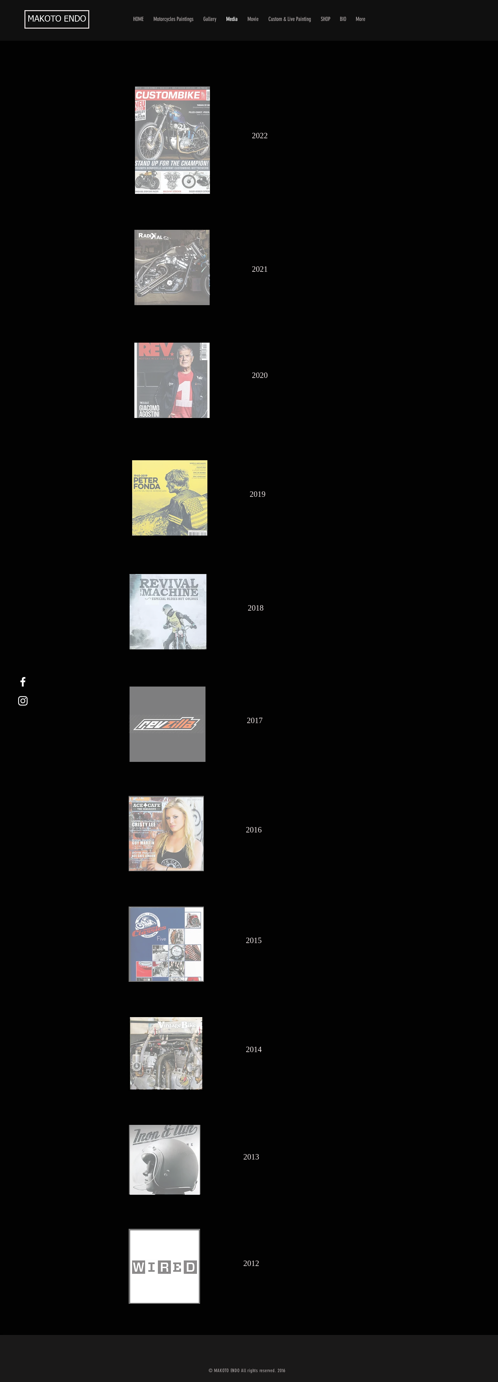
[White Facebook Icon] (23, 681)
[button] (210, 19)
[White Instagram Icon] (23, 700)
